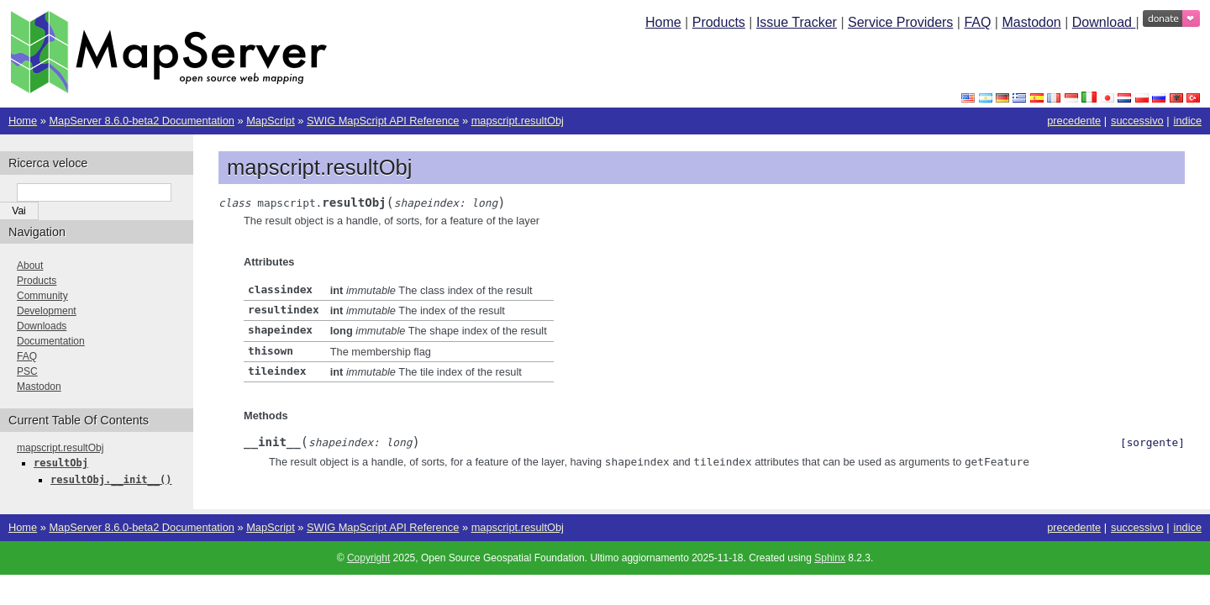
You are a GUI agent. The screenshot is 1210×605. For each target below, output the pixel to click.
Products (718, 22)
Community (42, 296)
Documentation (51, 341)
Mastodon (1031, 22)
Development (46, 311)
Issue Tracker (796, 22)
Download (1104, 22)
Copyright (368, 556)
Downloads (41, 326)
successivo (1137, 120)
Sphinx (829, 556)
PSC (27, 371)
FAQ (977, 22)
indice (1188, 120)
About (30, 265)
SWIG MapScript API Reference (383, 120)
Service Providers (900, 22)
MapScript (270, 120)
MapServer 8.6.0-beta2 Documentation (141, 120)
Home (663, 22)
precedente (1074, 120)
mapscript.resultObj (517, 120)
